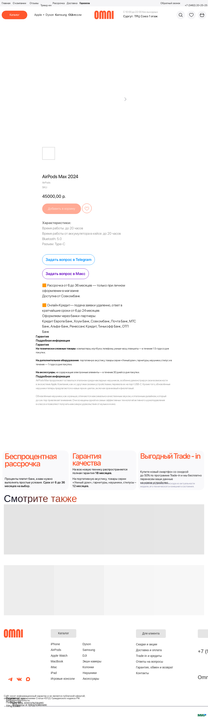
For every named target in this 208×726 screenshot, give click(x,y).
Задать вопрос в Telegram (68, 259)
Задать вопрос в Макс (65, 273)
